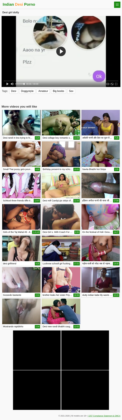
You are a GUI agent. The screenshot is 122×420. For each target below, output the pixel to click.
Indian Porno (19, 4)
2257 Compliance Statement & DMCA (104, 416)
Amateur (43, 91)
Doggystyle (27, 91)
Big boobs (58, 91)
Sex (71, 91)
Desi (13, 91)
